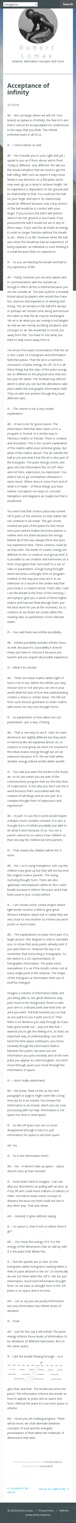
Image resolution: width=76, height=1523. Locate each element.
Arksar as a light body (54, 1489)
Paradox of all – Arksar (18, 1490)
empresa (45, 1515)
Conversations (53, 1462)
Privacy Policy (46, 1510)
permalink (47, 1466)
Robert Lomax (24, 1510)
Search (68, 4)
